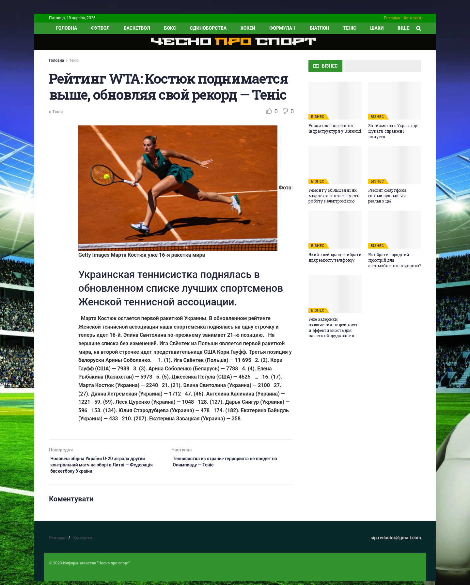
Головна (56, 60)
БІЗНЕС (317, 117)
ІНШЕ (403, 28)
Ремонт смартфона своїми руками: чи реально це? (387, 195)
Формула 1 (282, 28)
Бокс (170, 28)
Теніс (349, 28)
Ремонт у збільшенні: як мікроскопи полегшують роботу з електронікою (333, 195)
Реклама (392, 18)
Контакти (412, 18)
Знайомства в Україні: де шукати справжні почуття (393, 131)
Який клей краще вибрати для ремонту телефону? (334, 257)
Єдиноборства (208, 28)
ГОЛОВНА (66, 28)
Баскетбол (137, 28)
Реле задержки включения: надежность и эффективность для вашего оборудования (333, 327)
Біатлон (319, 28)
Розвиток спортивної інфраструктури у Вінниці (334, 128)
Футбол (100, 28)
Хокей (248, 28)
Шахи (377, 28)
